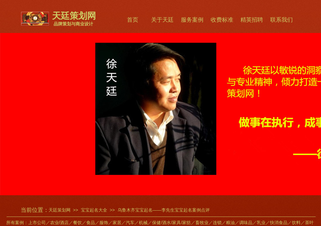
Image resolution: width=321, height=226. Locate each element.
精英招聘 (251, 20)
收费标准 (222, 20)
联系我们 (281, 20)
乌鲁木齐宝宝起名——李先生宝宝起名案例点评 (164, 210)
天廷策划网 (60, 210)
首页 (132, 20)
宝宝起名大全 (94, 210)
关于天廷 (162, 20)
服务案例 (192, 20)
